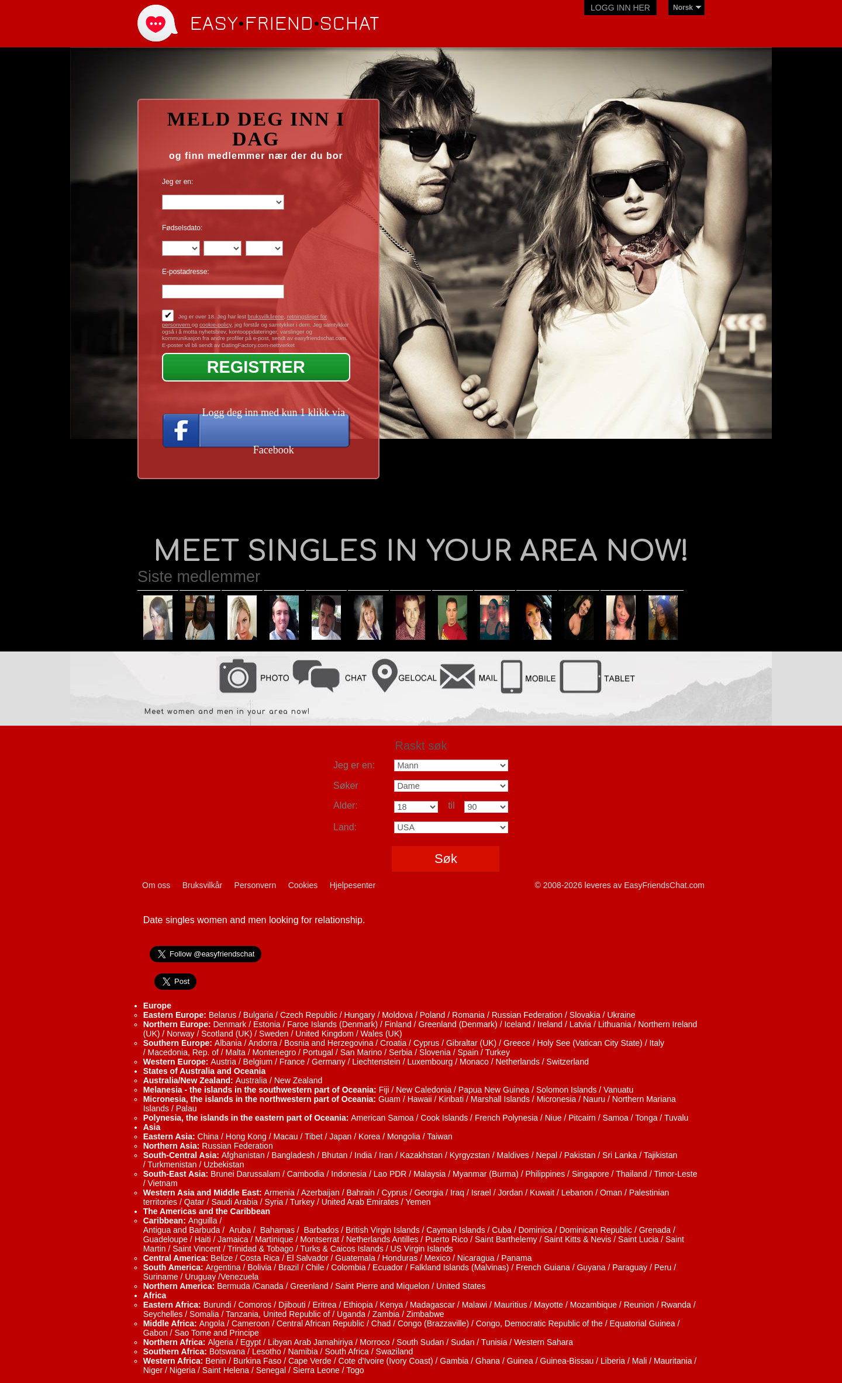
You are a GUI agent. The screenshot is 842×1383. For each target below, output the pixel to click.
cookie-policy (215, 324)
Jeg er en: (177, 182)
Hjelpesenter (353, 885)
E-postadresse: (185, 272)
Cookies (303, 885)
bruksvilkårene (266, 316)
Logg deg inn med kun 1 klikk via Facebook (273, 431)
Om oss (156, 885)
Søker (345, 786)
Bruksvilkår (202, 885)
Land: (345, 827)
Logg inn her (620, 7)
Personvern (255, 885)
